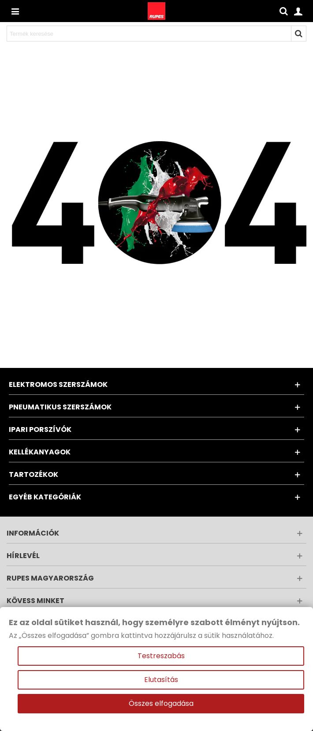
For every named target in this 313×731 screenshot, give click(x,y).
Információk (33, 533)
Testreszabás (161, 656)
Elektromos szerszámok (58, 384)
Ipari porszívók (40, 429)
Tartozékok (33, 474)
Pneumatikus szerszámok (60, 407)
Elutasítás (161, 680)
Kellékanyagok (40, 452)
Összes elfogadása (161, 703)
